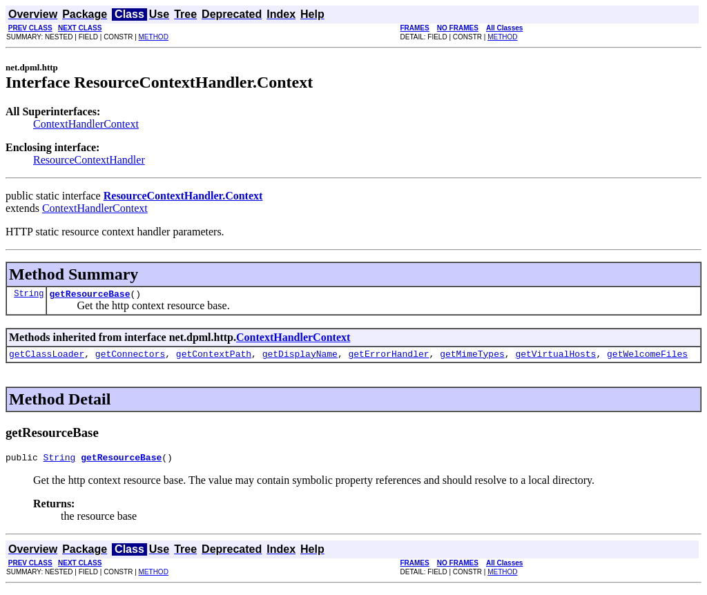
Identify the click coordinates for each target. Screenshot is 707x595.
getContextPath (213, 357)
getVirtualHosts (555, 357)
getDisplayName (300, 357)
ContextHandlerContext (86, 124)
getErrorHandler (388, 357)
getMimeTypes (472, 357)
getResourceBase (89, 295)
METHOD (153, 37)
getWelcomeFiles (647, 357)
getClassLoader (46, 357)
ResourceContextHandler (89, 160)
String (28, 295)
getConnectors (130, 357)
